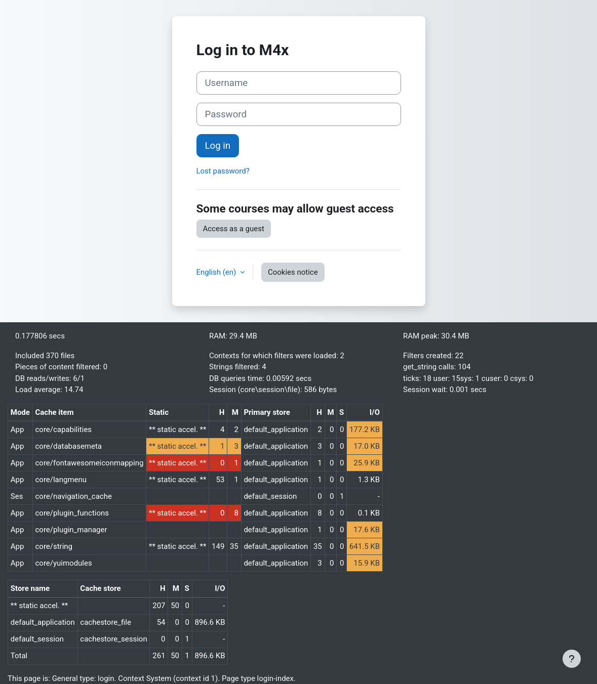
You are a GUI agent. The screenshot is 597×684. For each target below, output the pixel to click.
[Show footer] (572, 659)
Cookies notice (293, 272)
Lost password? (223, 171)
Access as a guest (233, 228)
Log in (218, 145)
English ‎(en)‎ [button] (217, 272)
